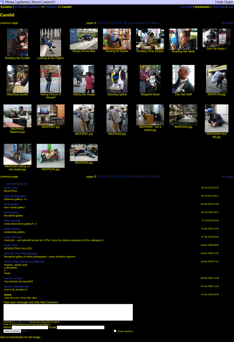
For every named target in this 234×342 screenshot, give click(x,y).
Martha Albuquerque (16, 286)
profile (18, 6)
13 (129, 22)
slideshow (218, 6)
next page (227, 22)
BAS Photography (15, 195)
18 (148, 22)
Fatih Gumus (12, 228)
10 (117, 22)
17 (144, 22)
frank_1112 (11, 187)
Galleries (51, 6)
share (23, 183)
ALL (157, 22)
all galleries (32, 6)
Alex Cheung (12, 220)
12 (125, 22)
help (24, 334)
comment (12, 183)
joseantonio (11, 212)
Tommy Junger (13, 278)
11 (121, 22)
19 (152, 22)
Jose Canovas (13, 237)
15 (136, 22)
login (16, 325)
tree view (186, 6)
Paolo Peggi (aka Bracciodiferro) (24, 261)
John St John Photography (21, 253)
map (230, 6)
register (25, 325)
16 (140, 22)
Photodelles (11, 204)
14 (132, 22)
